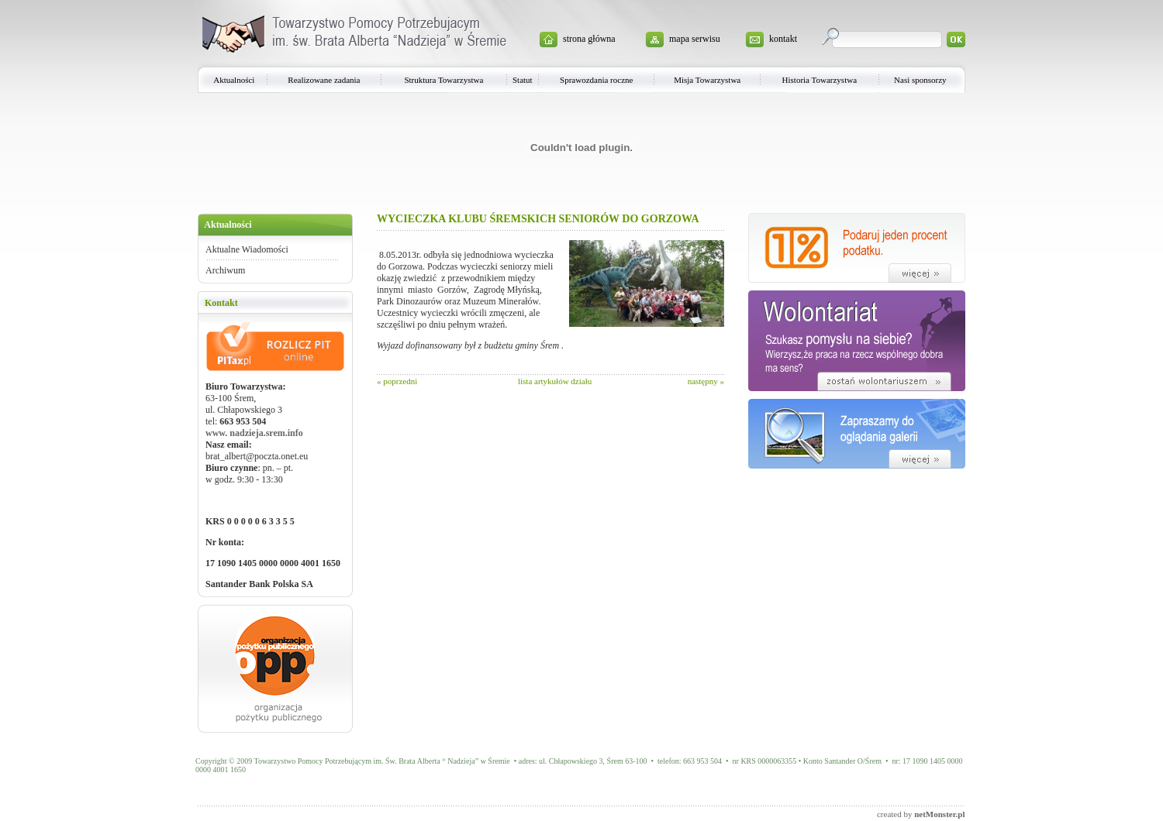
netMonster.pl (939, 814)
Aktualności (233, 79)
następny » (706, 381)
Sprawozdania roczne (596, 79)
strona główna (589, 38)
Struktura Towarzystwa (443, 79)
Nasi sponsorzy (920, 79)
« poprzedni (397, 381)
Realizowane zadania (324, 79)
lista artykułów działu (555, 381)
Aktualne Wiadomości (246, 249)
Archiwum (225, 270)
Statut (522, 79)
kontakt (783, 38)
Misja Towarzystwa (707, 79)
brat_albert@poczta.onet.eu (256, 456)
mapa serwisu (694, 38)
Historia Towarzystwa (819, 79)
